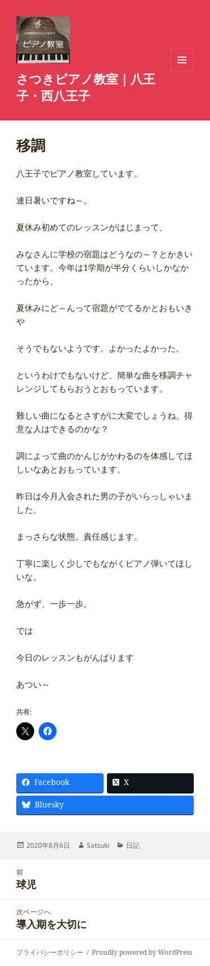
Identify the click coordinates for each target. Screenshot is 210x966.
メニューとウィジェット (182, 71)
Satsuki (98, 845)
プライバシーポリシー (49, 952)
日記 (132, 845)
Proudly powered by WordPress (142, 952)
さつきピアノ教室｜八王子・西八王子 (85, 87)
